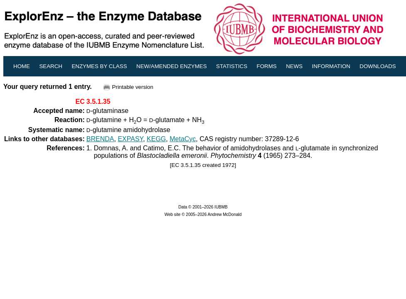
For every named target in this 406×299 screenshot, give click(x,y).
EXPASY (130, 138)
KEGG (156, 138)
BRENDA (100, 138)
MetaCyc (183, 138)
